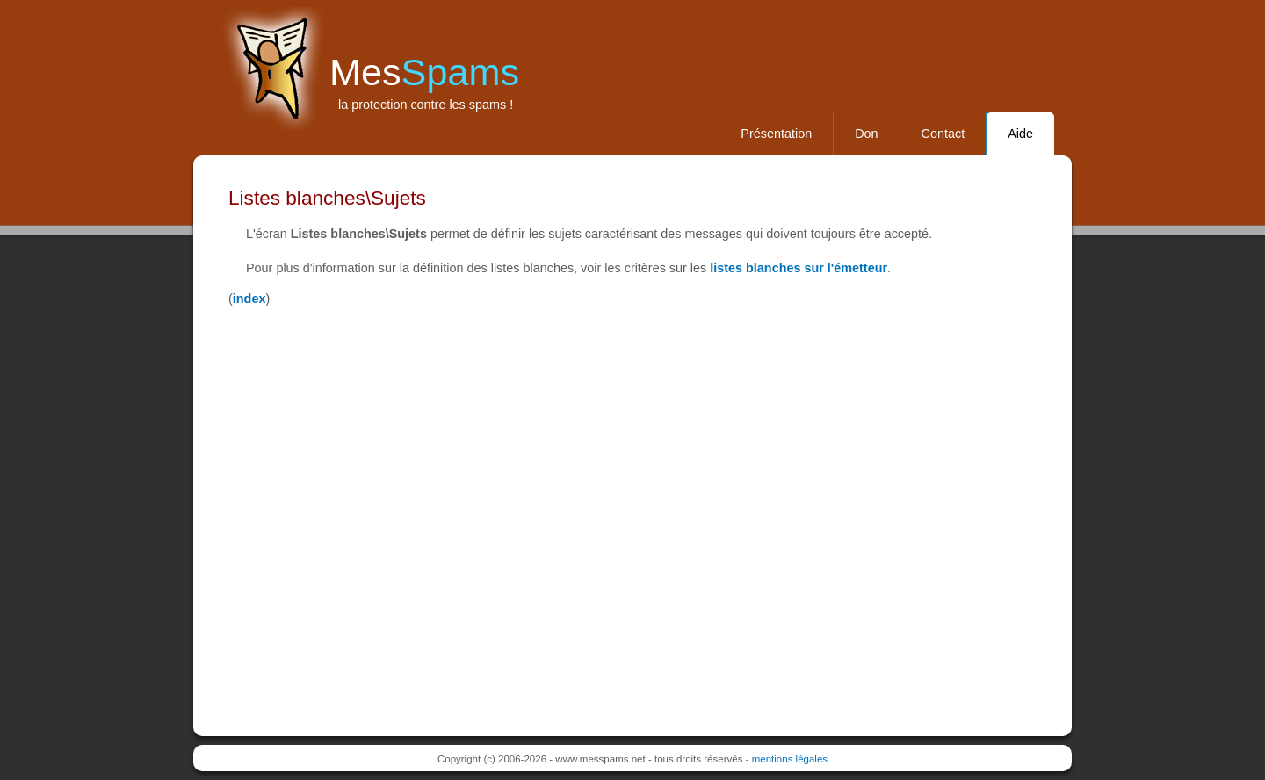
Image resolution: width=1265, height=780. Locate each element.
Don (866, 133)
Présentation (776, 133)
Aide (1020, 133)
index (249, 299)
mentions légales (790, 759)
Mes (424, 72)
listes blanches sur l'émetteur (798, 268)
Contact (943, 133)
